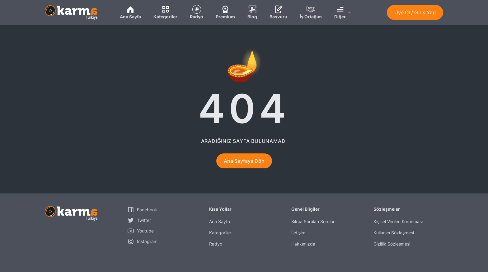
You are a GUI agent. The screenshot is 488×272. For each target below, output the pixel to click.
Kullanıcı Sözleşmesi (393, 232)
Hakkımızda (303, 243)
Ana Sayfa (219, 221)
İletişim (298, 232)
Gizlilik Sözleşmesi (391, 243)
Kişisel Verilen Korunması (398, 221)
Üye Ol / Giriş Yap (415, 12)
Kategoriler (220, 232)
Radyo (215, 243)
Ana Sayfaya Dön (244, 161)
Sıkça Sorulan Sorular (313, 221)
